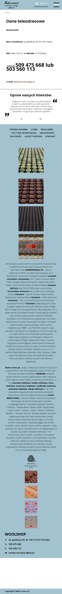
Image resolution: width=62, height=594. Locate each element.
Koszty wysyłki (33, 136)
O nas (34, 129)
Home (7, 13)
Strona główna (18, 129)
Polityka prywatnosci (24, 133)
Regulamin (47, 129)
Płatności (15, 136)
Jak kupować (47, 133)
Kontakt (50, 136)
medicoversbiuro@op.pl (24, 82)
